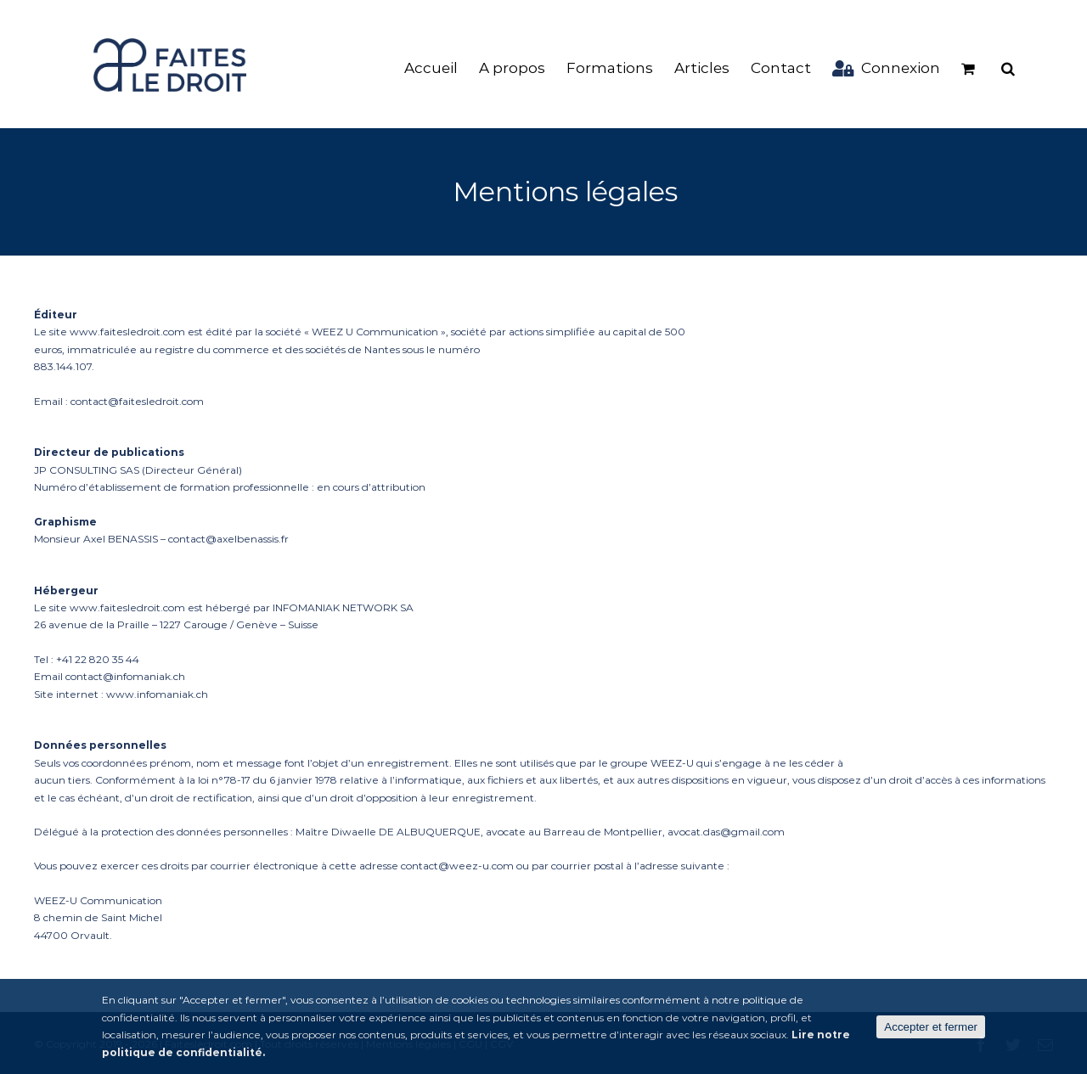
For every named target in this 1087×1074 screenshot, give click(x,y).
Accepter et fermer (930, 1027)
